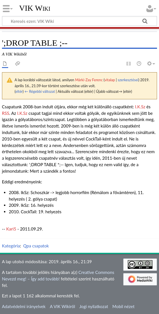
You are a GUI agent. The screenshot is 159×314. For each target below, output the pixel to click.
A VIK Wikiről (62, 306)
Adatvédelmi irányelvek (24, 306)
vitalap (110, 80)
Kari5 (11, 228)
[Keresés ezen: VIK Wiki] (79, 20)
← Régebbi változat (40, 91)
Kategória (11, 245)
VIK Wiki (34, 8)
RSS (5, 113)
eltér (19, 91)
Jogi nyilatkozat (93, 306)
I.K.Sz (140, 106)
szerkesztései (128, 80)
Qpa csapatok (36, 245)
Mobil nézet (123, 306)
